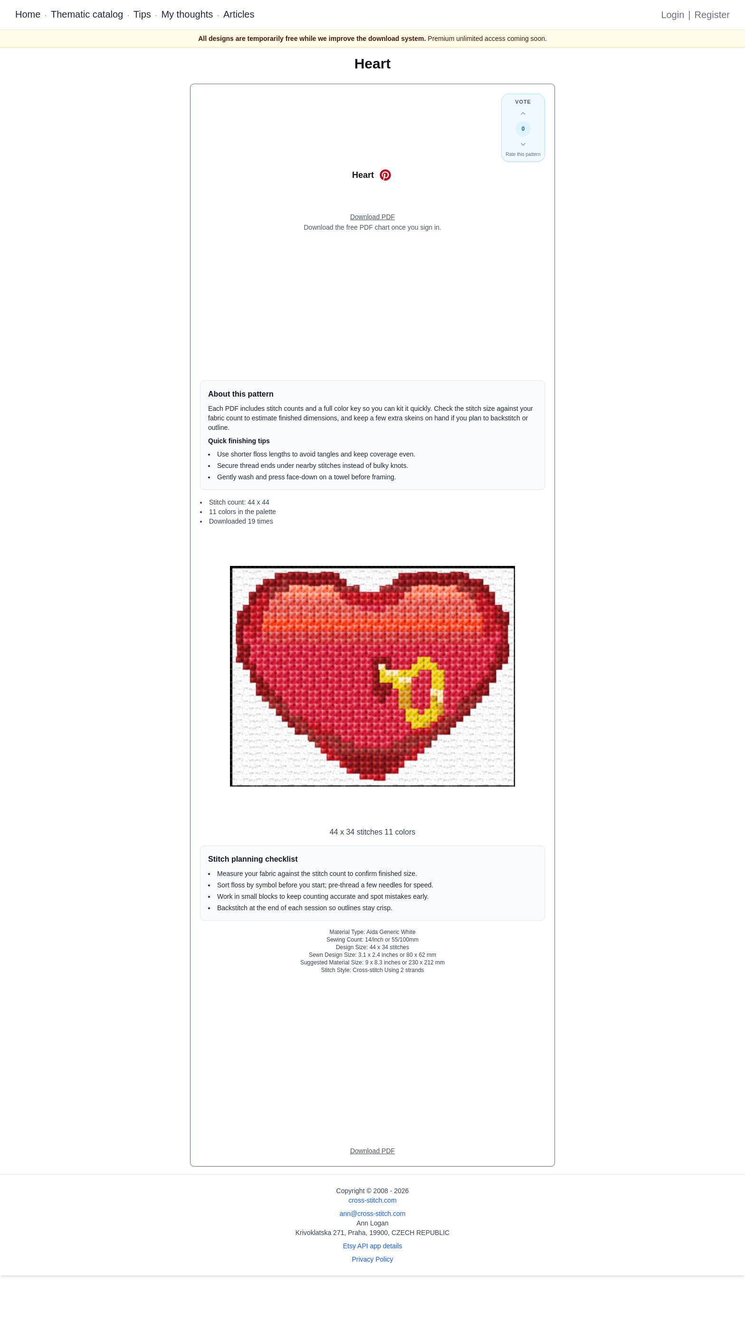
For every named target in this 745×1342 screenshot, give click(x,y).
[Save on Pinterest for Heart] (385, 175)
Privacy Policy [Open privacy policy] (372, 1259)
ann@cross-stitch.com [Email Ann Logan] (373, 1213)
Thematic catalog (87, 14)
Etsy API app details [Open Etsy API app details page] (372, 1246)
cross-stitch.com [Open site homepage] (372, 1200)
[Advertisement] (372, 306)
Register (712, 15)
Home (27, 14)
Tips (142, 14)
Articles (239, 14)
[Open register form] (372, 217)
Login (672, 15)
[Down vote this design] (523, 144)
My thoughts (187, 14)
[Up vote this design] (523, 113)
